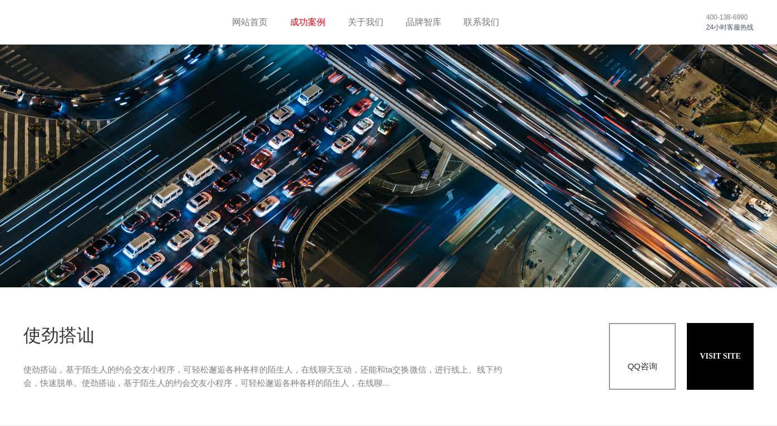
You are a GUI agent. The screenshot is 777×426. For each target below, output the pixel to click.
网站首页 (250, 22)
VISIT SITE (720, 356)
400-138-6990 (727, 17)
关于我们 (365, 22)
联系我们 (481, 22)
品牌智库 (423, 22)
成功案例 (308, 22)
